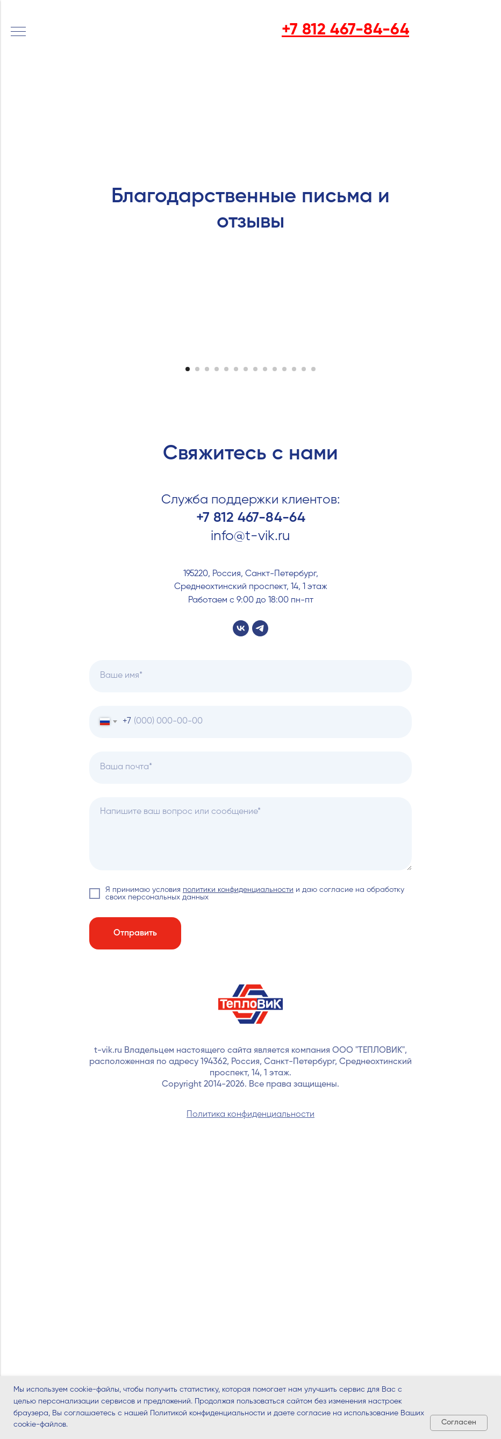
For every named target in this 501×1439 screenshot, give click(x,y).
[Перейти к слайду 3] (207, 651)
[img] (63, 28)
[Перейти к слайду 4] (216, 651)
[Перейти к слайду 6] (236, 651)
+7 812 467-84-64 (250, 800)
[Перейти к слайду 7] (246, 651)
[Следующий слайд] (479, 494)
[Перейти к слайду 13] (304, 651)
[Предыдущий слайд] (21, 494)
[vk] (241, 911)
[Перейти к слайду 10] (275, 651)
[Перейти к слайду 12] (294, 651)
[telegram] (260, 911)
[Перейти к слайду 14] (313, 651)
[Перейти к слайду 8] (255, 651)
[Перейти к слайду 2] (197, 651)
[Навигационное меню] (18, 32)
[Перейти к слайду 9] (265, 651)
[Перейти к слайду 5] (226, 651)
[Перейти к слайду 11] (284, 651)
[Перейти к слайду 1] (187, 651)
